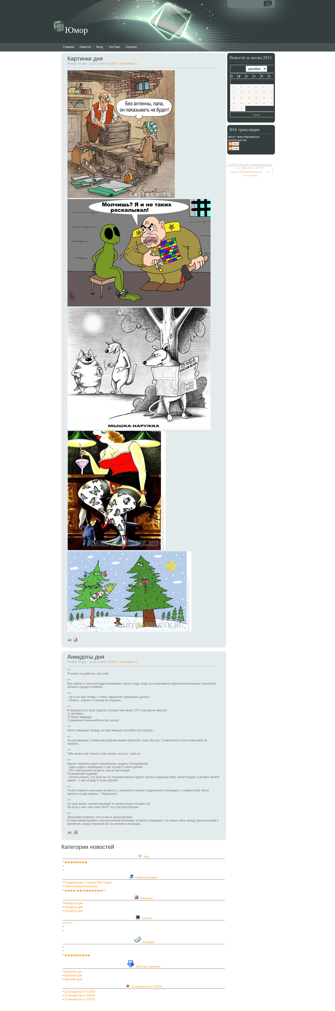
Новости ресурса (146, 877)
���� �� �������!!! (85, 890)
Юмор (76, 30)
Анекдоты (146, 898)
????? (68, 923)
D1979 (112, 63)
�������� (75, 862)
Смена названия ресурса (81, 886)
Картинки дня (85, 58)
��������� (77, 955)
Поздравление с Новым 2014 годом (88, 882)
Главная (68, 47)
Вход (100, 47)
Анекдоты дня (85, 657)
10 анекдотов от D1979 (146, 986)
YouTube (114, 47)
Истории (148, 942)
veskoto (254, 175)
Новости (85, 47)
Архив (256, 114)
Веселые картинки (148, 966)
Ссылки (146, 918)
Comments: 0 (128, 63)
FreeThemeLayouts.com (251, 171)
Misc (146, 856)
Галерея (131, 47)
